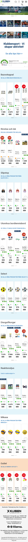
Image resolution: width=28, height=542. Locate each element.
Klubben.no (17, 532)
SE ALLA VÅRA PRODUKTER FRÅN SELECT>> (14, 277)
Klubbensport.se (18, 530)
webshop (12, 539)
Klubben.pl (20, 533)
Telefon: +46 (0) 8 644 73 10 (14, 523)
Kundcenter (5, 507)
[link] (14, 62)
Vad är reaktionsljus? (8, 373)
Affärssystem (4, 539)
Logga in (19, 1)
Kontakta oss (22, 507)
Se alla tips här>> (14, 53)
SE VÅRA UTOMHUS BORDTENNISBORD (13, 228)
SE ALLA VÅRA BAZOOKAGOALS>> (11, 78)
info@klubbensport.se (15, 522)
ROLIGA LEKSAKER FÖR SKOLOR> (11, 132)
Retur (17, 507)
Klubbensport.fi (8, 533)
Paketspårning (12, 507)
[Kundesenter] (16, 2)
